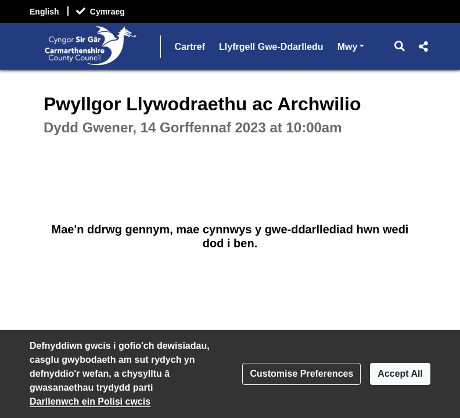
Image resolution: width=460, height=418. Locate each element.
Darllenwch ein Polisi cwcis (90, 401)
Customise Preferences (301, 374)
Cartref (190, 47)
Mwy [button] (351, 45)
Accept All (400, 374)
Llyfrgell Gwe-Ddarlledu (271, 47)
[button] (400, 46)
